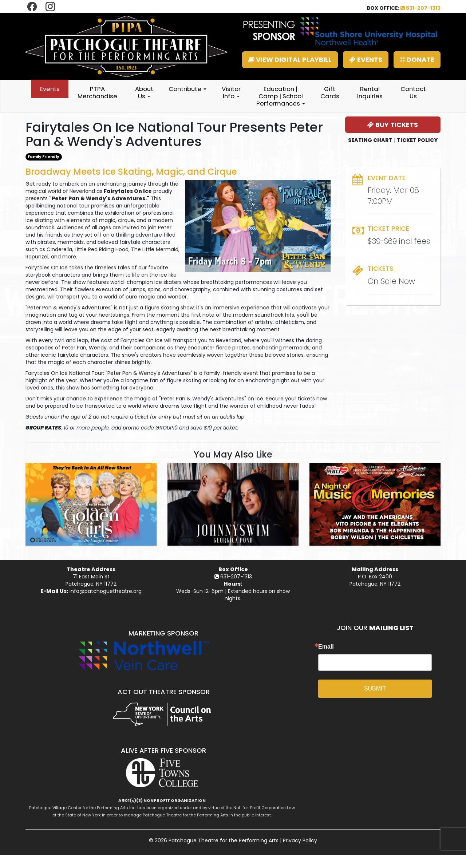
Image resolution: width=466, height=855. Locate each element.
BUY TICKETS (392, 124)
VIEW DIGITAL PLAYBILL (290, 59)
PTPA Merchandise (97, 92)
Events (50, 88)
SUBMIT (375, 688)
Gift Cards (329, 92)
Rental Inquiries (370, 92)
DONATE (417, 59)
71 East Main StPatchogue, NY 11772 (91, 580)
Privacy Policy (300, 840)
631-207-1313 (420, 8)
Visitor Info (231, 92)
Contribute (187, 88)
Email (326, 647)
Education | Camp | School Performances (280, 96)
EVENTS (365, 59)
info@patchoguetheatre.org (106, 591)
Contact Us (413, 92)
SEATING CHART (370, 140)
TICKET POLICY (417, 140)
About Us (144, 92)
